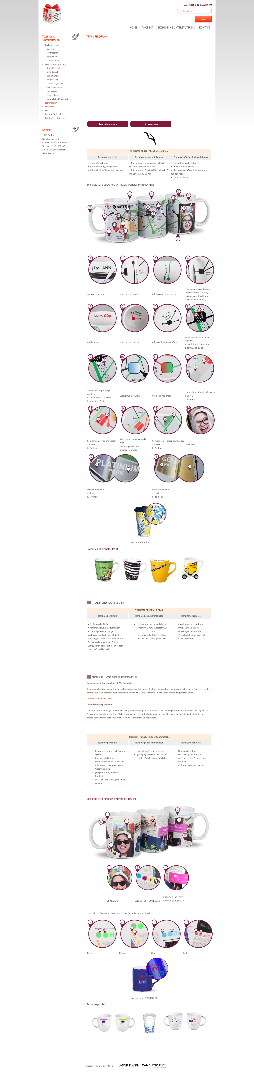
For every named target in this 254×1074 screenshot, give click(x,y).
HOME (133, 27)
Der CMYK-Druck (53, 114)
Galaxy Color (53, 60)
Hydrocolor (52, 52)
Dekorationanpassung (55, 64)
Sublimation (53, 75)
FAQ (47, 110)
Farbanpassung (52, 45)
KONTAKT (204, 27)
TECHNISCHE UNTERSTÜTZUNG (176, 27)
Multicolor (52, 56)
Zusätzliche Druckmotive (59, 98)
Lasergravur (52, 91)
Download (50, 106)
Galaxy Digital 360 (55, 83)
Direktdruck (52, 71)
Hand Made (52, 95)
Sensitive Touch (54, 87)
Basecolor (51, 48)
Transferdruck (53, 68)
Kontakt (47, 130)
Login (203, 18)
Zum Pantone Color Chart (99, 698)
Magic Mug (52, 79)
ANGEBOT (147, 27)
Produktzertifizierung (55, 118)
